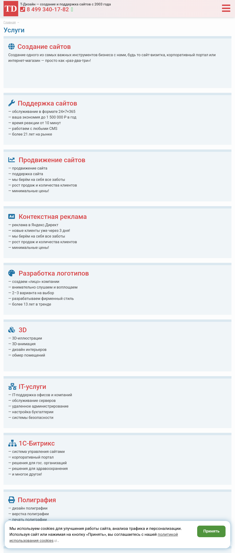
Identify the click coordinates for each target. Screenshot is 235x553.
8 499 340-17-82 (44, 9)
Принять (211, 531)
